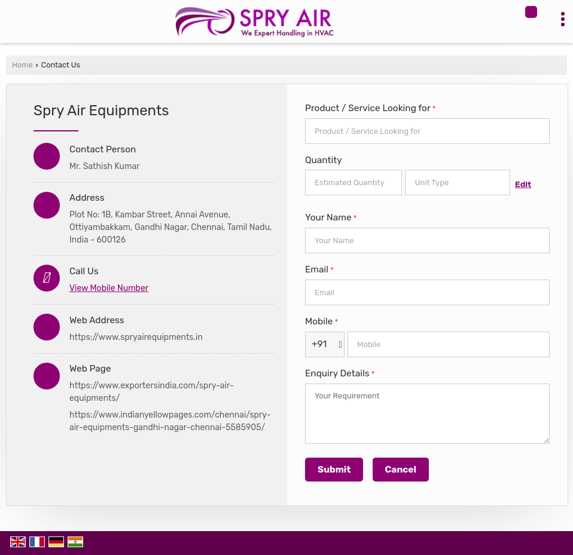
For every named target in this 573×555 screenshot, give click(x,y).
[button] (108, 288)
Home (22, 64)
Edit (523, 184)
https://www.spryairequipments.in (136, 337)
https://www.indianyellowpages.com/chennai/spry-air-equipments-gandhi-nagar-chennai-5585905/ (169, 421)
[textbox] (457, 182)
